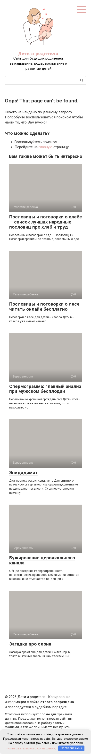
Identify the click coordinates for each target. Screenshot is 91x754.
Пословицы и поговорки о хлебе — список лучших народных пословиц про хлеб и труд (45, 222)
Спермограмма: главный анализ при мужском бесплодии (45, 389)
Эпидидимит (23, 472)
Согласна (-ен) (71, 748)
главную (45, 147)
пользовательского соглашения (31, 748)
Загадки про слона (30, 644)
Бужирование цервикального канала (42, 560)
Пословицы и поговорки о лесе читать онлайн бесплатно (44, 306)
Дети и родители (38, 53)
